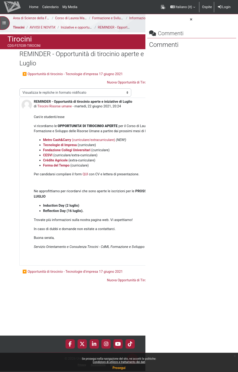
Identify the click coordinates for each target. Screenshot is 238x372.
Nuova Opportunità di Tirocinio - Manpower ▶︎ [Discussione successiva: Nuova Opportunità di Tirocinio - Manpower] (87, 87)
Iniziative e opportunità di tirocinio (87, 32)
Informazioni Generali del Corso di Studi (48, 23)
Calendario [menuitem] (50, 7)
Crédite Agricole (55, 192)
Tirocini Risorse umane (42, 122)
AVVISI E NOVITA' (43, 32)
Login (224, 7)
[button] (182, 7)
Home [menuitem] (33, 7)
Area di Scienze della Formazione (38, 18)
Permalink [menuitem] (112, 305)
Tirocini (19, 32)
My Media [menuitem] (69, 7)
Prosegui (119, 368)
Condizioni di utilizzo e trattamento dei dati (119, 362)
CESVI (48, 187)
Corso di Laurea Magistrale (75, 18)
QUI (86, 206)
